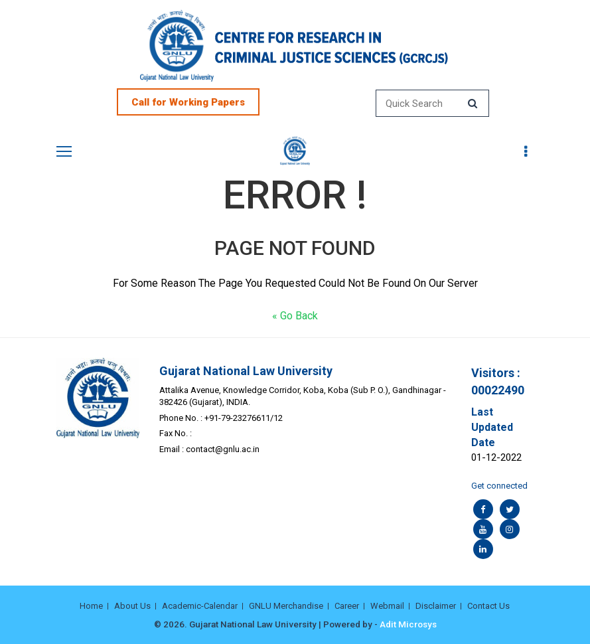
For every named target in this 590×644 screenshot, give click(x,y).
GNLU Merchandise (286, 606)
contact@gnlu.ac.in (222, 449)
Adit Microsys (408, 624)
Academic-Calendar (200, 606)
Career (346, 606)
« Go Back (295, 315)
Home (91, 606)
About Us (132, 606)
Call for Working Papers (188, 102)
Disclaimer (435, 606)
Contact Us (488, 606)
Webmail (387, 606)
